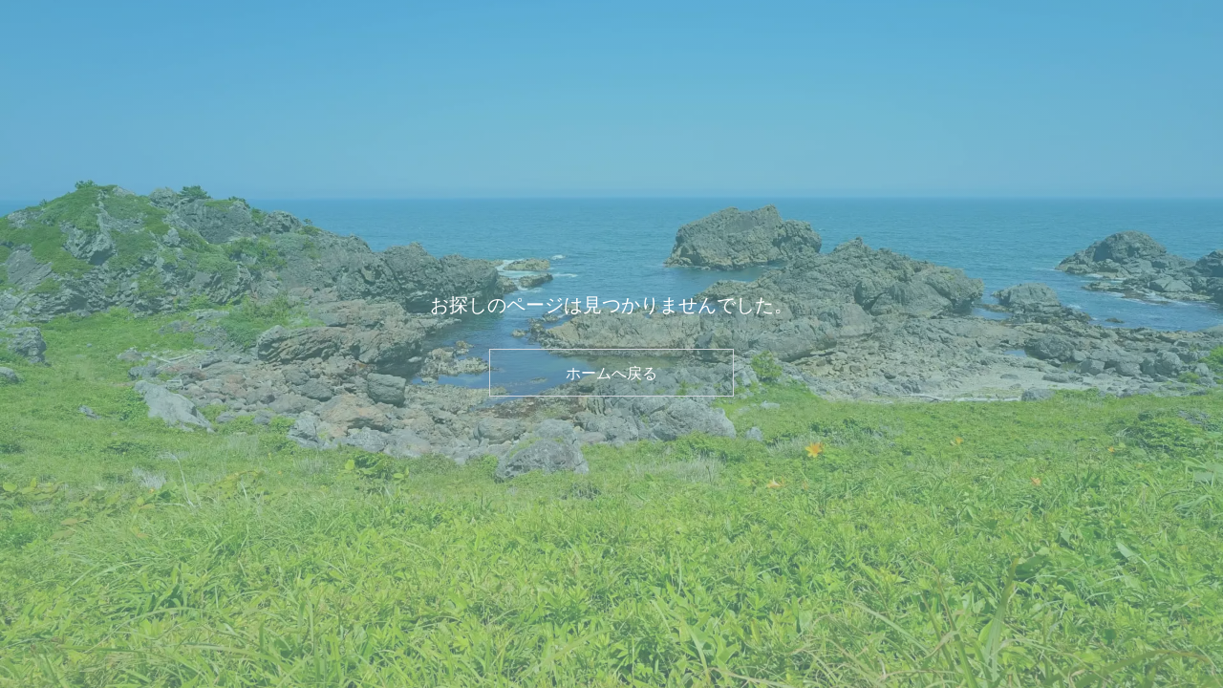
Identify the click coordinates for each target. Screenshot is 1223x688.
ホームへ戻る (611, 372)
